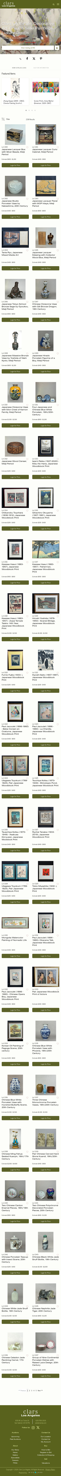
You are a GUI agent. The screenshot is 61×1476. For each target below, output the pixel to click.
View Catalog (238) (28, 47)
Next (40, 1390)
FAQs (15, 1463)
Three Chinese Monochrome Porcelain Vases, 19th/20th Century (45, 1102)
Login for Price (15, 165)
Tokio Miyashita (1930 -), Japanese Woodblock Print (44, 888)
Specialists (15, 1457)
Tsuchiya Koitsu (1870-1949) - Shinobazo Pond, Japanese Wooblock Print (45, 783)
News (15, 1452)
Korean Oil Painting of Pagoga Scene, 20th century (12, 1048)
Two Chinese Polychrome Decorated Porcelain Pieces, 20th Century (45, 1208)
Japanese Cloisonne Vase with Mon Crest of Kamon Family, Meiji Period (15, 409)
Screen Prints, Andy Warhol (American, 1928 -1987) (43, 102)
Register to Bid (46, 1452)
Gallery (15, 1455)
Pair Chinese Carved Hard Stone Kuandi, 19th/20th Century (45, 1156)
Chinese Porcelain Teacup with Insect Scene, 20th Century (15, 1259)
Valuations (46, 1463)
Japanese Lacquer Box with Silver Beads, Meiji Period (13, 152)
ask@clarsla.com (40, 1422)
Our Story (15, 1450)
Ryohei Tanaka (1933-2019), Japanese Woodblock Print (43, 834)
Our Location (46, 1436)
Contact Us (45, 1439)
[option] (15, 91)
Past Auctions (15, 1439)
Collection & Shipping (45, 1455)
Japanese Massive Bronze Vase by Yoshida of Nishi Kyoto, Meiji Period (15, 358)
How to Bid (45, 1450)
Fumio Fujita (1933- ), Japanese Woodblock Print (13, 677)
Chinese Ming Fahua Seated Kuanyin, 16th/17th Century (15, 1156)
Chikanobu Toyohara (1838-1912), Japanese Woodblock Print (13, 515)
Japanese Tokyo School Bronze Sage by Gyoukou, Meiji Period (15, 306)
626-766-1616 (41, 1420)
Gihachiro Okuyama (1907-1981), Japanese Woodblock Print (44, 515)
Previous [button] (5, 94)
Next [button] (55, 94)
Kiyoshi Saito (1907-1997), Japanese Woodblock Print (45, 677)
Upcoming (15, 1436)
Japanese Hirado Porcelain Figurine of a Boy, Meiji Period (43, 358)
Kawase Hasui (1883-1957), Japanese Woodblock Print (12, 567)
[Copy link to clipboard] (20, 58)
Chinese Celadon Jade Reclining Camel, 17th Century (13, 1360)
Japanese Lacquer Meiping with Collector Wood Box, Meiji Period (44, 255)
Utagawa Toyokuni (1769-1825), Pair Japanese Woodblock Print (14, 783)
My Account (45, 1442)
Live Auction (11, 20)
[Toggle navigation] (57, 4)
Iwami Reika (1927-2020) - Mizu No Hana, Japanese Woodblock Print (45, 463)
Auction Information (41, 68)
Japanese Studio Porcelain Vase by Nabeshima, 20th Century (15, 203)
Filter (8, 119)
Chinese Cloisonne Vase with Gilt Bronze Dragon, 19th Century (44, 306)
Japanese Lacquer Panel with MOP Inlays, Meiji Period (44, 203)
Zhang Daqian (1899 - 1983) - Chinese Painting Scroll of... (14, 102)
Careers (15, 1460)
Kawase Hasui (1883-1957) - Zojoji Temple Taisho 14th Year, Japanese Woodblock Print (13, 623)
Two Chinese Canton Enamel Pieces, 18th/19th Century (15, 1208)
